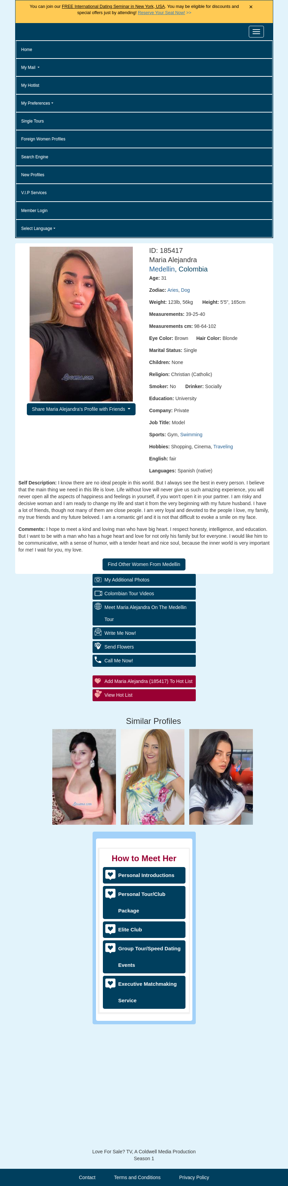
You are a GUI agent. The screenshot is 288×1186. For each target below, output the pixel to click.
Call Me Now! (119, 782)
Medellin (162, 269)
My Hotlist (30, 85)
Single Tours (32, 121)
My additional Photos (127, 701)
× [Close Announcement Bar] (251, 7)
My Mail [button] (29, 67)
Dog (185, 290)
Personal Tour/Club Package (142, 902)
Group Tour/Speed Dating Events (149, 956)
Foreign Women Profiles (43, 139)
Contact (87, 1177)
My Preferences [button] (35, 103)
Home (26, 49)
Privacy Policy (194, 1177)
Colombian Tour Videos (129, 715)
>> (164, 12)
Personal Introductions (146, 875)
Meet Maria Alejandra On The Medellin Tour (146, 735)
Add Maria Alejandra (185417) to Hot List (149, 803)
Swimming (191, 434)
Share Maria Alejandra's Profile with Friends (79, 409)
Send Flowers (119, 768)
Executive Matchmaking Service (147, 992)
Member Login (34, 210)
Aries (172, 290)
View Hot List (118, 817)
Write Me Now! (120, 755)
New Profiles (32, 174)
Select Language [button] (36, 228)
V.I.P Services (34, 192)
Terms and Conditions (137, 1177)
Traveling (223, 446)
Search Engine (35, 156)
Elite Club (130, 929)
